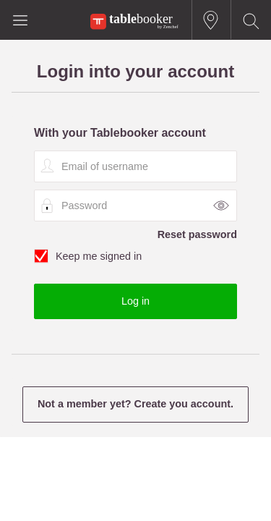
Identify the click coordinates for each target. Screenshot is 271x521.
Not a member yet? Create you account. (135, 404)
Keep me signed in (135, 257)
